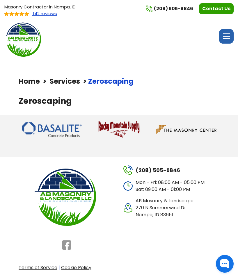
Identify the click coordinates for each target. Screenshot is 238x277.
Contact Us (216, 8)
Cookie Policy (76, 267)
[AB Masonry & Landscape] (23, 39)
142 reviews (30, 13)
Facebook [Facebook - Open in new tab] (66, 245)
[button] (225, 264)
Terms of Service (38, 267)
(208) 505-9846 (169, 8)
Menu (226, 36)
